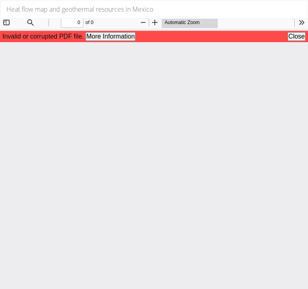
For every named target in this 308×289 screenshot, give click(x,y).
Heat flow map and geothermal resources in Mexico (79, 9)
